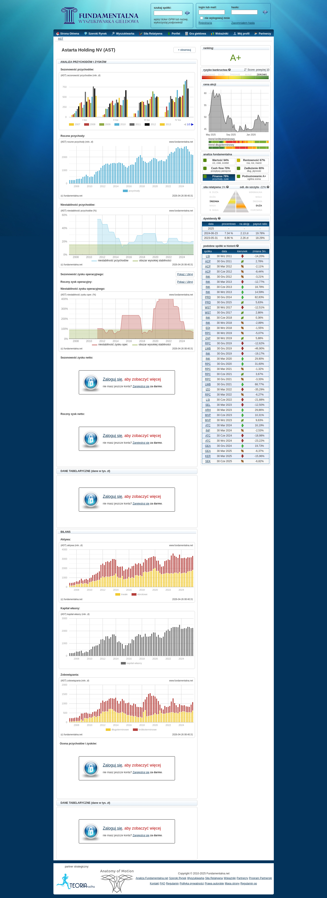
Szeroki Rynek (177, 878)
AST (60, 38)
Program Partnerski (260, 878)
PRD (208, 297)
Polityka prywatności (192, 883)
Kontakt (154, 883)
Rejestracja (205, 23)
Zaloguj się (112, 379)
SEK (208, 461)
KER (208, 456)
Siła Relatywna (214, 878)
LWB (208, 348)
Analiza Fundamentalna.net (152, 878)
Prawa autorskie (214, 883)
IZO (208, 389)
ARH (208, 410)
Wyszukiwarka (195, 878)
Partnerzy (242, 878)
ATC (207, 425)
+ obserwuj (184, 49)
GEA (208, 445)
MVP (208, 415)
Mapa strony (232, 883)
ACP (208, 261)
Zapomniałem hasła (243, 23)
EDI (208, 328)
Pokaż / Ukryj (185, 274)
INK (208, 276)
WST (208, 307)
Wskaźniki (230, 878)
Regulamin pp (248, 883)
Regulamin (172, 883)
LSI (208, 256)
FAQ (162, 883)
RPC (208, 333)
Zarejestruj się (141, 386)
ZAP (207, 338)
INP (208, 430)
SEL (208, 404)
